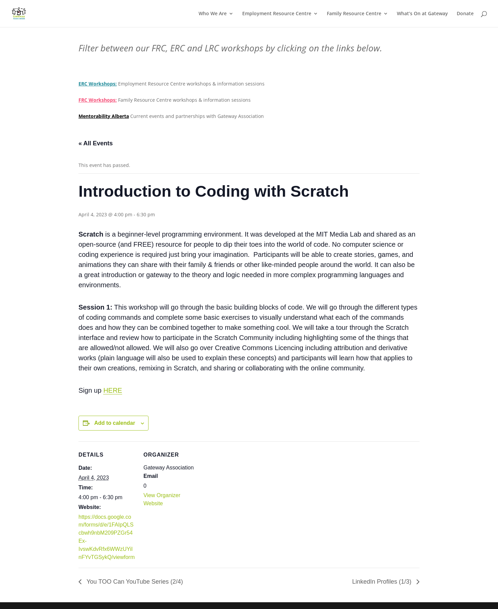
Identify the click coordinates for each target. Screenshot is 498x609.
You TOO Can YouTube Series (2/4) (134, 581)
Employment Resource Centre (276, 14)
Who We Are (213, 14)
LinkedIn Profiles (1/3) (382, 581)
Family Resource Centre (354, 14)
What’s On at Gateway (422, 14)
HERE (112, 390)
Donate (465, 14)
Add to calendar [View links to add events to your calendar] (114, 423)
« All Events (95, 143)
